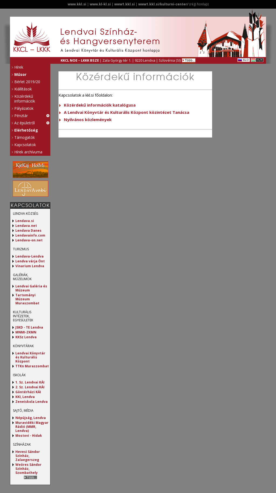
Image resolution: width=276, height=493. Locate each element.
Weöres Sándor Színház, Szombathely (28, 468)
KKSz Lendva (26, 337)
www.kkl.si (77, 4)
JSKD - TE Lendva (29, 327)
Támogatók (24, 137)
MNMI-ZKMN (25, 332)
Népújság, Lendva (30, 417)
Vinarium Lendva (29, 266)
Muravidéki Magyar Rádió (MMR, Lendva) (32, 426)
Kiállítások (23, 88)
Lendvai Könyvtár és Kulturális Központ (30, 357)
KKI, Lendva (25, 397)
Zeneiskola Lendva (31, 401)
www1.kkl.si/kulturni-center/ (163, 4)
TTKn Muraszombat (32, 366)
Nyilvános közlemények (88, 119)
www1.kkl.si (124, 4)
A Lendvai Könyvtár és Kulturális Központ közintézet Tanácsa (126, 112)
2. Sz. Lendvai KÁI (29, 387)
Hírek (18, 67)
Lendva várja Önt (30, 261)
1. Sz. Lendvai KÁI (29, 382)
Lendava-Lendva (29, 256)
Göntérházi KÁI (28, 392)
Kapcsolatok (25, 144)
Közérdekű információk (24, 99)
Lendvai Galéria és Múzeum (31, 288)
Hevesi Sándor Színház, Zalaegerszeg (27, 455)
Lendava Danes (28, 230)
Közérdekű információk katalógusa (100, 105)
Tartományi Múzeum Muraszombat (27, 299)
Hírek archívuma (28, 151)
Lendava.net (26, 225)
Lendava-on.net (29, 240)
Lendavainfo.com (30, 235)
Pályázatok (23, 108)
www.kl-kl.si (100, 4)
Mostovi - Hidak (28, 435)
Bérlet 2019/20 (27, 81)
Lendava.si (24, 221)
